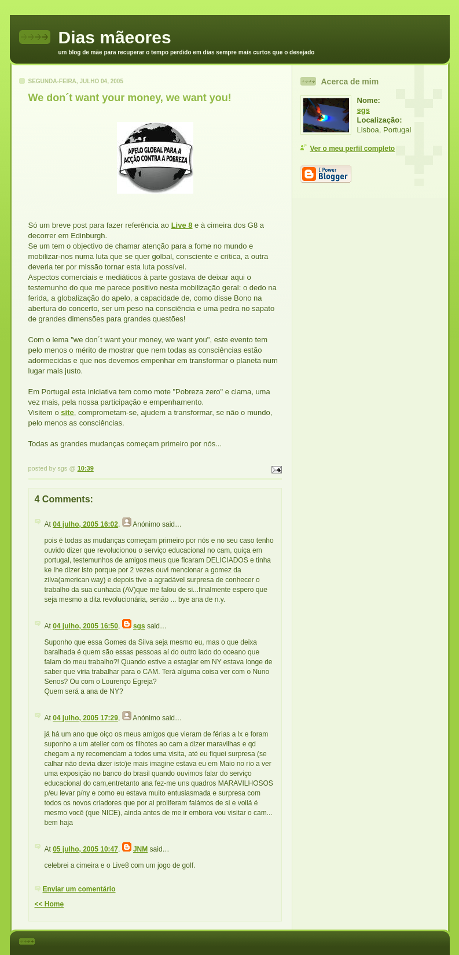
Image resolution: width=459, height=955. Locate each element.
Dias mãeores (114, 37)
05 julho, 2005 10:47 (85, 849)
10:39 (86, 468)
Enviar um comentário (79, 889)
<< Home (49, 904)
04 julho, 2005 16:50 (85, 626)
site (67, 412)
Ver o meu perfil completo (352, 149)
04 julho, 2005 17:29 (85, 718)
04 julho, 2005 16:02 (85, 524)
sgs (139, 626)
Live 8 (182, 225)
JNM (140, 849)
